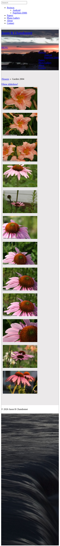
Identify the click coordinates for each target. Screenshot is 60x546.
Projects (10, 7)
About (10, 20)
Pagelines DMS (20, 13)
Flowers (5, 79)
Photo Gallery (13, 18)
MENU (4, 47)
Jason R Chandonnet (16, 33)
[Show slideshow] (9, 84)
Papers (10, 15)
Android (16, 10)
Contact (10, 23)
